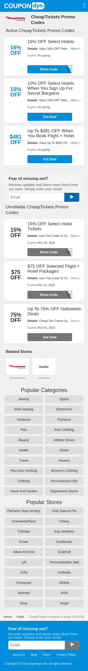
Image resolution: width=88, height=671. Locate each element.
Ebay (23, 603)
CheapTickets (17, 377)
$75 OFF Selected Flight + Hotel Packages (53, 269)
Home (8, 616)
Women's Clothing (64, 471)
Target (64, 603)
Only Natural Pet (64, 511)
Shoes (64, 450)
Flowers (64, 460)
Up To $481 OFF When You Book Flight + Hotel (50, 133)
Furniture (64, 419)
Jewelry (23, 399)
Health (23, 450)
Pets (23, 430)
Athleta (64, 583)
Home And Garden (23, 491)
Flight (20, 616)
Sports (64, 399)
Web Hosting (23, 409)
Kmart (23, 542)
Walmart (24, 593)
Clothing (24, 481)
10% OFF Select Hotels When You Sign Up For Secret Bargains (50, 88)
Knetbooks (64, 542)
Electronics (64, 409)
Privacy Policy (66, 654)
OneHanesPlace (24, 521)
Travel (23, 460)
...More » (74, 48)
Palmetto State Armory (23, 511)
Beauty (24, 440)
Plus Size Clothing (23, 471)
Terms (46, 654)
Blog (34, 654)
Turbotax (23, 531)
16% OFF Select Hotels (50, 41)
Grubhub (64, 552)
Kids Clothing (64, 430)
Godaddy (64, 572)
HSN (64, 593)
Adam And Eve (24, 552)
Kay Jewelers (64, 531)
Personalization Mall (64, 562)
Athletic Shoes (64, 440)
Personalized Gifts (64, 481)
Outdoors (24, 419)
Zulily (24, 572)
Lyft (23, 562)
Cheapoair (44, 377)
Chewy (64, 521)
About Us (18, 654)
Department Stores (64, 491)
